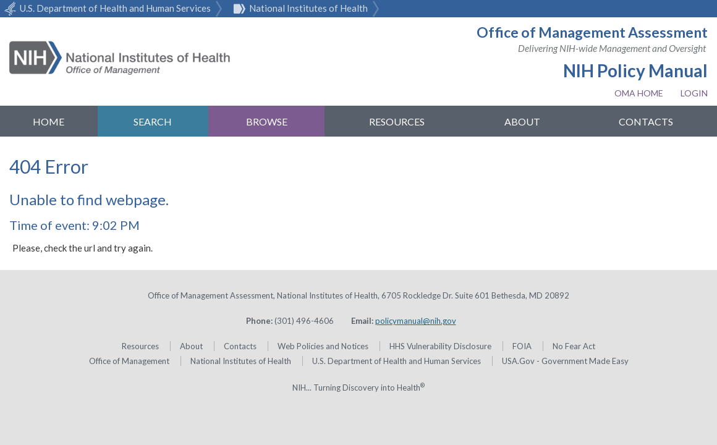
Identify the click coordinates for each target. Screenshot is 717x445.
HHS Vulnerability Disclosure (440, 346)
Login (694, 93)
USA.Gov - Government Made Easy (565, 361)
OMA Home (638, 93)
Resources (397, 121)
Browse (266, 121)
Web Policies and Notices (323, 346)
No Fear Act (574, 346)
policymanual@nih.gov (415, 321)
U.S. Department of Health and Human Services (105, 8)
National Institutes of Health (298, 8)
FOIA (522, 346)
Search (153, 121)
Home (48, 121)
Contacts (646, 121)
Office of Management (129, 361)
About (522, 121)
